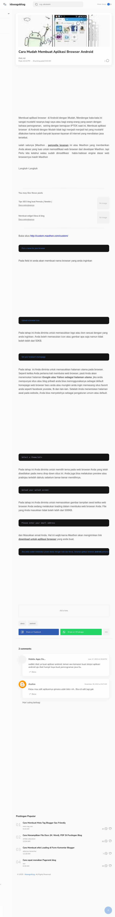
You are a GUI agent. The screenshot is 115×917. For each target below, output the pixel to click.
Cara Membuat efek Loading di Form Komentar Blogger (67, 883)
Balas (50, 704)
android (51, 653)
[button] (5, 4)
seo (49, 862)
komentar (51, 886)
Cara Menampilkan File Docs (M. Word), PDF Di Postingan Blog (71, 870)
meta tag (43, 862)
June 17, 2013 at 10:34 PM (96, 688)
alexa (40, 653)
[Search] (58, 4)
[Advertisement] (72, 89)
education (50, 874)
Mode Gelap (104, 4)
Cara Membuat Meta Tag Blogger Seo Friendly (63, 858)
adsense (43, 886)
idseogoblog (18, 4)
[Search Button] (36, 4)
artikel (42, 874)
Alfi (42, 56)
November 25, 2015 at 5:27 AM (94, 716)
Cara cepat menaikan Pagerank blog (58, 895)
